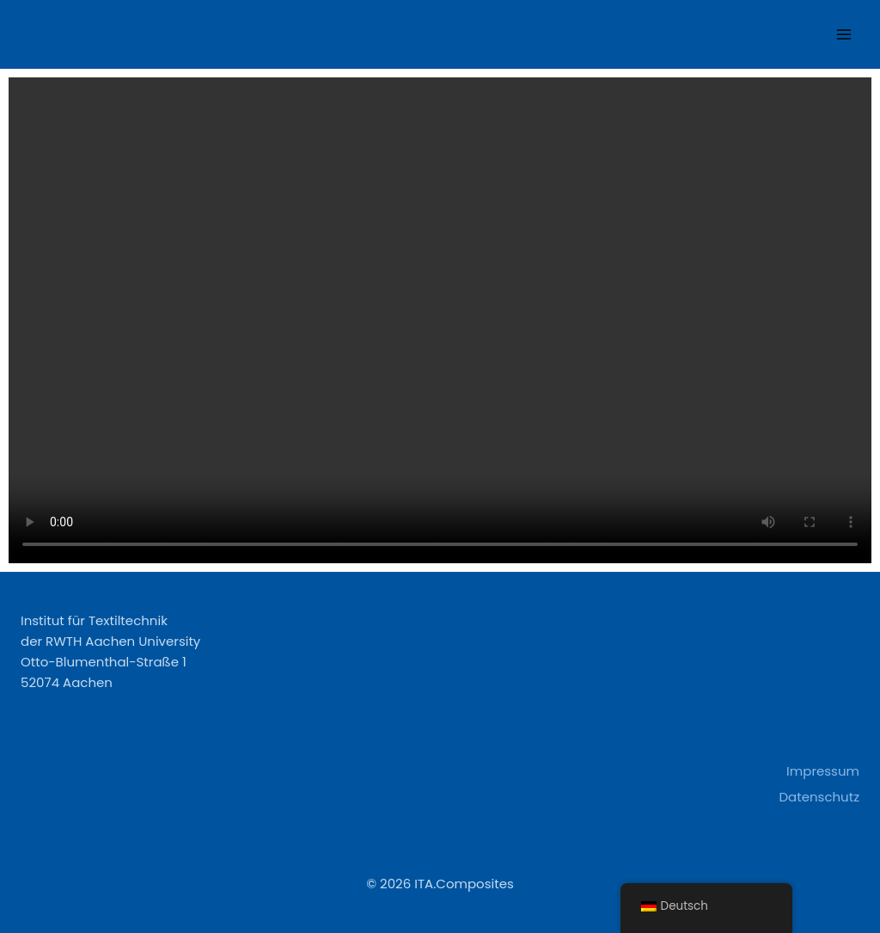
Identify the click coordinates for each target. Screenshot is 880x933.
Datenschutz (819, 797)
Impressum (822, 771)
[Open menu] (843, 34)
